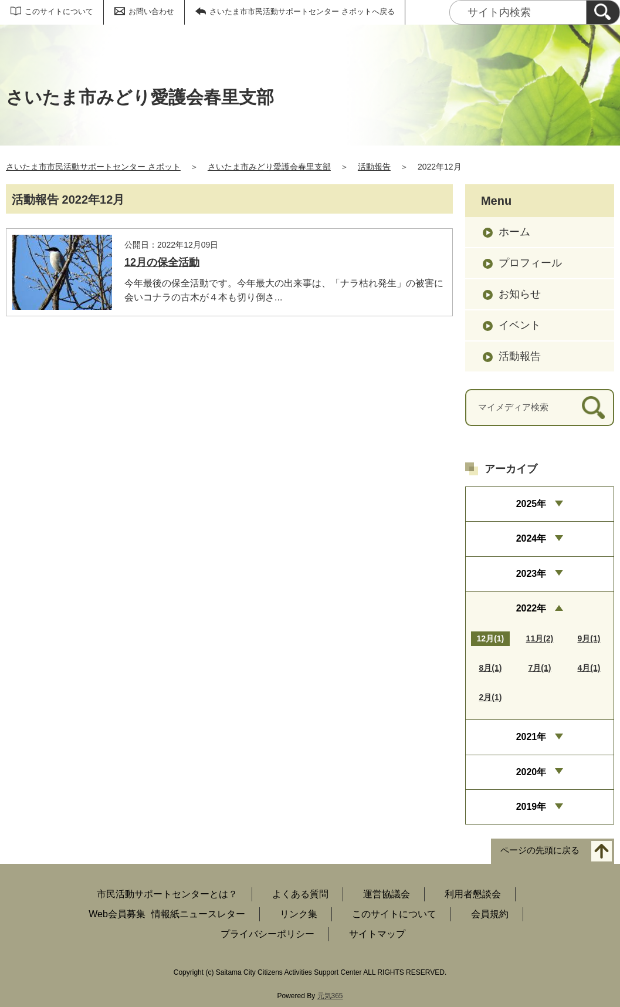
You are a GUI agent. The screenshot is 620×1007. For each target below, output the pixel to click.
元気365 (330, 996)
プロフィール (530, 263)
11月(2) (540, 638)
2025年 (531, 504)
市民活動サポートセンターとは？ (167, 894)
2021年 (531, 737)
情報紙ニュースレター (198, 914)
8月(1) (490, 668)
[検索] (603, 12)
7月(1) (539, 668)
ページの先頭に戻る (540, 851)
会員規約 (490, 914)
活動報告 (374, 166)
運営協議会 (386, 894)
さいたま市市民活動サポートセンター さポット (93, 166)
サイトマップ (377, 934)
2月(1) (490, 697)
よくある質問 (300, 894)
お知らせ (520, 294)
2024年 (531, 538)
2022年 (531, 608)
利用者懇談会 (473, 894)
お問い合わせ (151, 11)
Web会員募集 (117, 914)
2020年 (531, 772)
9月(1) (589, 638)
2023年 (531, 574)
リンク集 (298, 914)
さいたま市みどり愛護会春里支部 (269, 166)
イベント (520, 325)
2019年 (531, 807)
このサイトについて (59, 11)
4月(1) (589, 668)
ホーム (514, 232)
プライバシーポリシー (267, 934)
